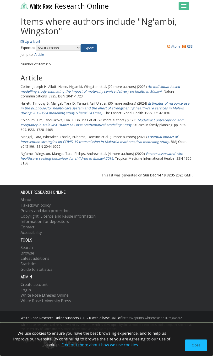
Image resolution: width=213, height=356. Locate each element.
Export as (28, 47)
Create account (34, 284)
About (26, 199)
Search (27, 247)
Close (196, 345)
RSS (187, 46)
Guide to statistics (36, 269)
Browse (27, 253)
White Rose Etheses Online (45, 295)
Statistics (29, 263)
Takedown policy (36, 205)
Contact (27, 227)
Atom (172, 46)
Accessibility (31, 232)
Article (39, 54)
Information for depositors (45, 221)
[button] (89, 48)
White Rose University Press (46, 300)
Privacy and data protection (45, 210)
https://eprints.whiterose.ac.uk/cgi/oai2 (152, 318)
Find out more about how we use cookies (99, 344)
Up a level (30, 41)
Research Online (65, 6)
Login (26, 290)
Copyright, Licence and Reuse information (58, 216)
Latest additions (35, 258)
